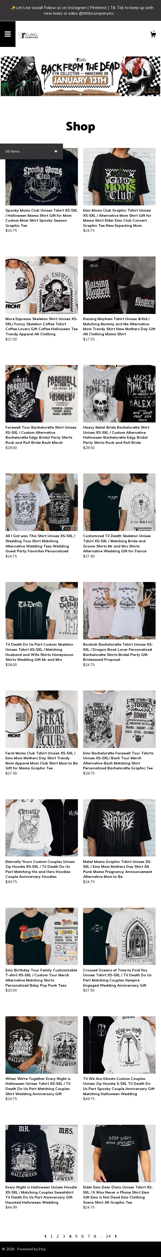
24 (108, 1236)
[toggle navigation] (7, 34)
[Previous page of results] (46, 1236)
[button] (31, 151)
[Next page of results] (116, 1236)
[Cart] (153, 35)
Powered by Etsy (31, 1249)
